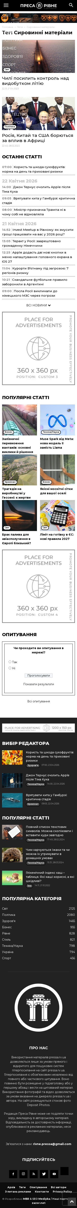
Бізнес (9, 48)
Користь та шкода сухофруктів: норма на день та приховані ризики (50, 756)
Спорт (9, 65)
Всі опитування (38, 701)
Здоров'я (12, 56)
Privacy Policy (62, 1191)
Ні (13, 668)
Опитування (38, 1187)
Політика (12, 40)
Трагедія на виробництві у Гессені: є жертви (16, 493)
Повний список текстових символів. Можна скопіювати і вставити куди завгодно (49, 831)
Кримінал (12, 81)
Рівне (8, 32)
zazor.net (38, 1202)
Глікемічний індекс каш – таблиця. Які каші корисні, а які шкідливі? (50, 877)
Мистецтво (14, 114)
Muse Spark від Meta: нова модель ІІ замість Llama (57, 443)
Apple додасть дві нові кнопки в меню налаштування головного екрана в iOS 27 (37, 256)
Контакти (42, 1191)
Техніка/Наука (17, 98)
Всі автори (58, 1187)
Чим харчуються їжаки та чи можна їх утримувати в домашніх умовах (48, 854)
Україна (10, 23)
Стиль (9, 89)
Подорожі (13, 122)
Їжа (6, 106)
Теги (22, 1187)
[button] (71, 5)
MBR (26, 1198)
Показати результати (38, 684)
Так (14, 662)
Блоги (9, 131)
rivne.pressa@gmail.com (52, 1144)
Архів (11, 1187)
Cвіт (6, 15)
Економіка (14, 73)
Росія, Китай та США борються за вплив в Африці (37, 138)
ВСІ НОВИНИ (38, 305)
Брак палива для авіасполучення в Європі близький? (16, 539)
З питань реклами (18, 1191)
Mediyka (44, 1198)
